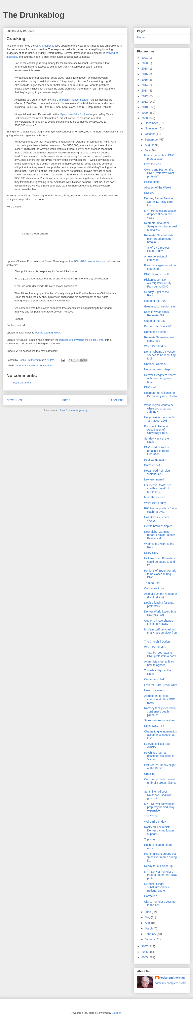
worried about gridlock (47, 332)
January (150, 939)
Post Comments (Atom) (73, 410)
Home (66, 400)
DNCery (149, 193)
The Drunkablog (33, 14)
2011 (145, 101)
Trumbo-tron (152, 582)
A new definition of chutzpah (155, 258)
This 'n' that (151, 816)
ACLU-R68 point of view (87, 261)
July (148, 150)
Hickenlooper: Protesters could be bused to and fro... (159, 562)
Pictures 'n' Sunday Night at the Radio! (160, 766)
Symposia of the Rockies (74, 114)
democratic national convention (34, 365)
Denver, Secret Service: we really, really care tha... (159, 202)
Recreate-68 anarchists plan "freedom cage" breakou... (158, 239)
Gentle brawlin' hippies (158, 526)
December (151, 123)
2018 (145, 68)
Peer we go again (155, 459)
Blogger (116, 1012)
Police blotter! (152, 181)
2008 (145, 118)
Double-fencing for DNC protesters (159, 604)
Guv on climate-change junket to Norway (158, 622)
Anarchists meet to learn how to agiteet (159, 663)
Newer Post (14, 400)
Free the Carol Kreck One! (160, 685)
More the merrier (154, 497)
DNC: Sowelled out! (156, 274)
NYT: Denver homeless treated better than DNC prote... (160, 875)
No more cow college (157, 369)
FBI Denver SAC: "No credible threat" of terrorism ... (157, 488)
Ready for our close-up (158, 866)
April (148, 922)
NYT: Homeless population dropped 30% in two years (160, 214)
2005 (145, 957)
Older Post (116, 400)
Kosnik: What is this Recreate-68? (156, 313)
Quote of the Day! (155, 320)
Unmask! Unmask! (155, 364)
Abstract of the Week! (157, 187)
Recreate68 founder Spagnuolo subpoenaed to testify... (160, 226)
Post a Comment (21, 382)
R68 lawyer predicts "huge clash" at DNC (160, 510)
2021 (145, 57)
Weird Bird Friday (155, 346)
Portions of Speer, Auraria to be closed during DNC (160, 574)
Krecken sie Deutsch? (157, 326)
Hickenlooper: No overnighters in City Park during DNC (157, 283)
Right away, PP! (154, 725)
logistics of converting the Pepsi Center (82, 339)
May (148, 917)
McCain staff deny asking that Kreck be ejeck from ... (161, 633)
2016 (145, 74)
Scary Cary (151, 552)
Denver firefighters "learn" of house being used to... (160, 378)
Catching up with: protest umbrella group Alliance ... (160, 783)
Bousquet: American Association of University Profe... (156, 430)
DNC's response (44, 45)
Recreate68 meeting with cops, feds (159, 339)
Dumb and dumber (155, 331)
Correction (150, 896)
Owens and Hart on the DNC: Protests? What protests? (159, 173)
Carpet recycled (154, 679)
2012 (145, 96)
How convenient (154, 690)
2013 (145, 90)
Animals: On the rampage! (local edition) (160, 595)
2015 (145, 79)
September (152, 139)
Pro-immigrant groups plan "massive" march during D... (160, 857)
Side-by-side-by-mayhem (160, 720)
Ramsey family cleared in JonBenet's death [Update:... (160, 711)
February (151, 934)
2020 (145, 63)
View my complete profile (171, 983)
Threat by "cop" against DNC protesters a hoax (160, 654)
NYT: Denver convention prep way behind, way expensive (159, 807)
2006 (145, 951)
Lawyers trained (154, 479)
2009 (145, 112)
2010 (145, 107)
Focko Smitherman (172, 977)
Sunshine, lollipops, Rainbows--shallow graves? (157, 795)
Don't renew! (152, 465)
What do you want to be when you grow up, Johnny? (159, 408)
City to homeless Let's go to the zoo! (160, 903)
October (150, 133)
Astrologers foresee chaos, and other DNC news (159, 699)
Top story (150, 839)
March (149, 928)
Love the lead (152, 164)
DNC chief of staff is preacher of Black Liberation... (156, 451)
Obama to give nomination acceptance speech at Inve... (160, 735)
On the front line (154, 588)
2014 (145, 85)
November (151, 128)
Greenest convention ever (160, 306)
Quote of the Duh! (155, 300)
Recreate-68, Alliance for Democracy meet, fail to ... (160, 396)
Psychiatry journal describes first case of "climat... (159, 756)
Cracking (149, 773)
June (148, 912)
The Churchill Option (157, 641)
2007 (145, 946)
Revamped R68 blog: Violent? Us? (157, 472)
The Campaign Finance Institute (69, 99)
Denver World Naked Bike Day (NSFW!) (160, 613)
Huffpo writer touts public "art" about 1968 (159, 419)
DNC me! (150, 387)
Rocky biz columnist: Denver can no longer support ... (159, 830)
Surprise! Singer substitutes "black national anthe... (156, 887)
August (149, 145)
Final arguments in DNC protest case (159, 157)
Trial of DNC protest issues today (156, 249)
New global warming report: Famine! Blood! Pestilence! (159, 535)
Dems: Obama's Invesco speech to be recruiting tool (160, 355)
